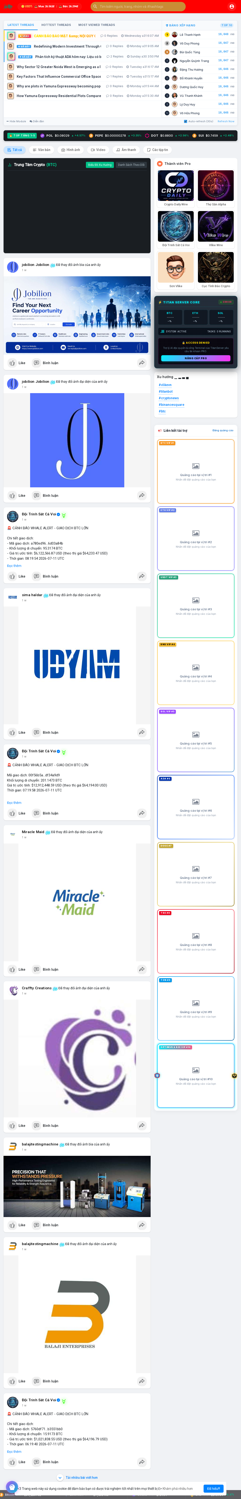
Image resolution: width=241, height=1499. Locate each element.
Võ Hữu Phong (190, 113)
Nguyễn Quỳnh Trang (194, 61)
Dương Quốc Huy (191, 87)
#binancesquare (171, 405)
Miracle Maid (33, 832)
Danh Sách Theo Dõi (131, 165)
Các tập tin (157, 150)
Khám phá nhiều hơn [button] (178, 1489)
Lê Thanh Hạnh (190, 35)
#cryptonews (169, 398)
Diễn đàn (37, 121)
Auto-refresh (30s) (198, 121)
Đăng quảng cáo (223, 430)
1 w (24, 270)
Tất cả (14, 150)
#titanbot (166, 391)
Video (98, 150)
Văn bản (41, 150)
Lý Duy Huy (187, 104)
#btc (162, 411)
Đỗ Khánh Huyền (191, 78)
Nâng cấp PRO (196, 358)
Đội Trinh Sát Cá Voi (39, 514)
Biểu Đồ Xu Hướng (100, 165)
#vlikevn (165, 385)
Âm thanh (126, 150)
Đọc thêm (14, 566)
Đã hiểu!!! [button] (213, 1489)
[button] (138, 6)
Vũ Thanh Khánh (191, 96)
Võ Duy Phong (189, 43)
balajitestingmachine (40, 1144)
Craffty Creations (37, 988)
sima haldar (32, 595)
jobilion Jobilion (35, 265)
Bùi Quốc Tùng (190, 52)
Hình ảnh (70, 150)
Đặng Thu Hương (191, 69)
